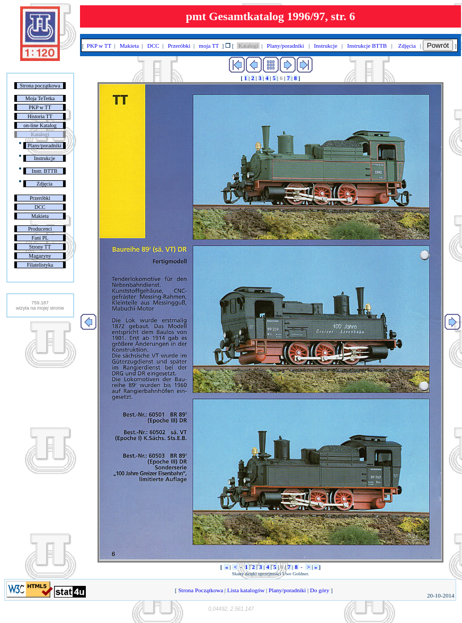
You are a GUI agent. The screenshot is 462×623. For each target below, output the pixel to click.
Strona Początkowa (201, 590)
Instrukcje (44, 158)
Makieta (40, 216)
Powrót (438, 45)
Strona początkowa (40, 86)
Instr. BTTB (44, 171)
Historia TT (40, 116)
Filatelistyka (40, 265)
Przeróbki (40, 198)
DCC (40, 207)
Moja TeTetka (40, 98)
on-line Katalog (39, 125)
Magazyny (40, 256)
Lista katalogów (246, 590)
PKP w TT (40, 107)
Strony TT (40, 247)
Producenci (40, 229)
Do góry (319, 590)
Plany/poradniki (44, 145)
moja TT (209, 45)
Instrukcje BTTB (367, 45)
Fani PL (39, 238)
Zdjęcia (44, 184)
